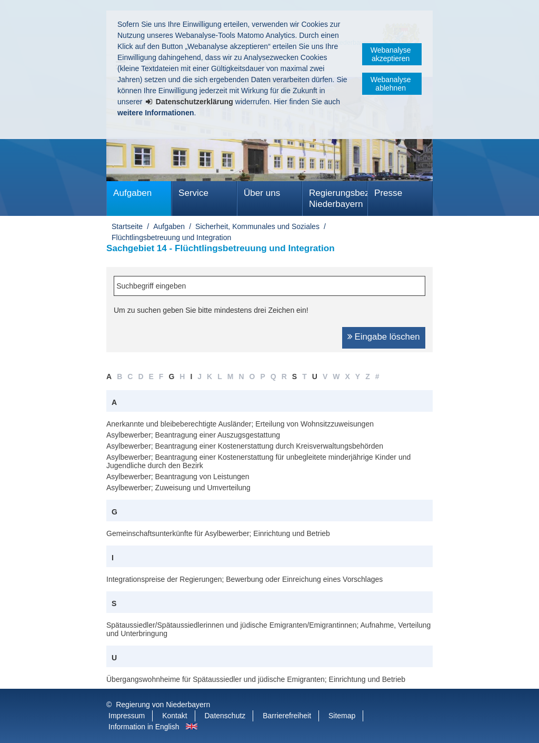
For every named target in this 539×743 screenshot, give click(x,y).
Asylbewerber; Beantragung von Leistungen (177, 476)
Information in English (143, 726)
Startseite (127, 226)
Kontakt (174, 715)
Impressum (126, 715)
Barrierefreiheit (287, 715)
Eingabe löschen (387, 337)
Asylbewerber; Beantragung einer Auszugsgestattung (193, 435)
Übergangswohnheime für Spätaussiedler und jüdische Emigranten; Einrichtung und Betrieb (255, 679)
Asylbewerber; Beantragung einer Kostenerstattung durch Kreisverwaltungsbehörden (244, 446)
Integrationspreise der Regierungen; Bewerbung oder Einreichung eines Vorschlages (244, 579)
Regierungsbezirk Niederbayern (338, 198)
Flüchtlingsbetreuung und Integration (171, 237)
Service (193, 193)
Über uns (262, 193)
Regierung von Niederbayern (163, 704)
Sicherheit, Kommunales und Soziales (257, 226)
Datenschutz (225, 715)
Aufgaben (132, 193)
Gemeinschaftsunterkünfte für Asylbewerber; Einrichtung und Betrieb (218, 533)
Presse (388, 193)
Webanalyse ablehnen (391, 83)
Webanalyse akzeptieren (391, 54)
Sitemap (341, 715)
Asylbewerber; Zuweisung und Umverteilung (178, 487)
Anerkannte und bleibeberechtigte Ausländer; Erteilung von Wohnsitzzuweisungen (240, 424)
